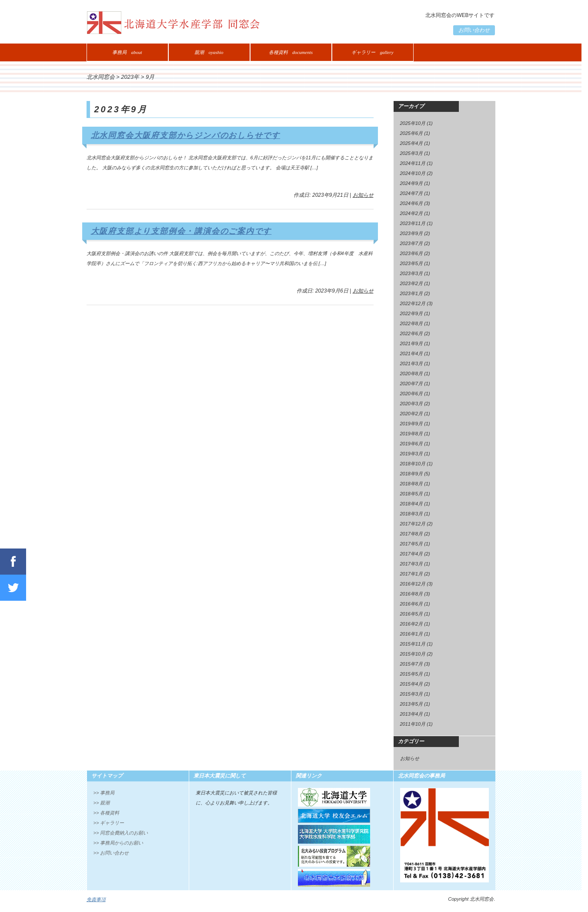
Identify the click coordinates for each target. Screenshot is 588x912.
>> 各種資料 (107, 812)
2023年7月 (411, 243)
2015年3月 (411, 694)
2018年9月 (411, 473)
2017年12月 (413, 523)
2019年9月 (411, 423)
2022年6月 (411, 333)
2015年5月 (411, 673)
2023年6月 (411, 253)
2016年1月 (411, 633)
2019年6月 (411, 443)
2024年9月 (411, 183)
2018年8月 (411, 483)
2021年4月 (411, 353)
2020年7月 (411, 383)
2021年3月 (411, 363)
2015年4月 (411, 684)
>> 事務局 (104, 792)
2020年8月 (411, 373)
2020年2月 (411, 413)
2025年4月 (411, 143)
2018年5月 (411, 493)
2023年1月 (411, 293)
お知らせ (363, 195)
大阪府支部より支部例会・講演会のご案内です (181, 231)
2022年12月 (413, 303)
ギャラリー (372, 52)
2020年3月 (411, 403)
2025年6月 (411, 133)
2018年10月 (413, 463)
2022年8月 (411, 323)
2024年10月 (413, 173)
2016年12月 (413, 583)
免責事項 (96, 899)
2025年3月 (411, 153)
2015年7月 (411, 663)
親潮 (208, 52)
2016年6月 (411, 603)
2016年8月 (411, 593)
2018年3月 (411, 513)
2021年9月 (411, 343)
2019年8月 (411, 433)
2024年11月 (413, 163)
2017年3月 (411, 563)
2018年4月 (411, 503)
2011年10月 (413, 724)
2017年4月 (411, 553)
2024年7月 (411, 193)
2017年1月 (411, 573)
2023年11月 (413, 223)
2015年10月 (413, 653)
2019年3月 (411, 453)
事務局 (127, 52)
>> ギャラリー (109, 822)
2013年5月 (411, 704)
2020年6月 (411, 393)
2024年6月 (411, 203)
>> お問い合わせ (111, 852)
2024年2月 (411, 213)
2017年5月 (411, 543)
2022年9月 (411, 313)
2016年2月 (411, 623)
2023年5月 (411, 263)
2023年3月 (411, 273)
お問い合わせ (474, 30)
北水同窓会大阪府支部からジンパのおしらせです (186, 135)
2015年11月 (413, 643)
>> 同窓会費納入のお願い (121, 832)
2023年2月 (411, 283)
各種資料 (291, 52)
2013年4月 (411, 714)
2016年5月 (411, 613)
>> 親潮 (102, 802)
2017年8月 (411, 533)
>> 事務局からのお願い (119, 842)
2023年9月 (411, 233)
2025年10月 (413, 123)
